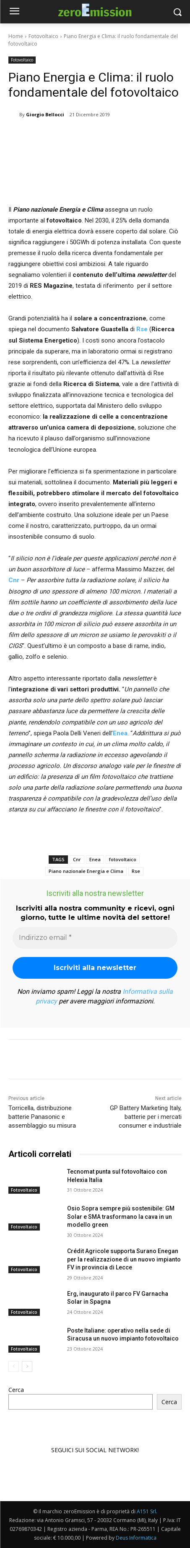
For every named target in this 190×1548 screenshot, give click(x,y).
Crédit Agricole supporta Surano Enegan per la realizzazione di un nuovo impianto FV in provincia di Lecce (124, 1259)
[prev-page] (13, 1366)
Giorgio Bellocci (45, 114)
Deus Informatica (136, 1537)
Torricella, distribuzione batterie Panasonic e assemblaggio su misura (42, 1116)
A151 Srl (146, 1511)
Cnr (77, 859)
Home (15, 36)
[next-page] (27, 1366)
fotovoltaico (122, 859)
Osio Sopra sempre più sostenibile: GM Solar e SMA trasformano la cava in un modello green (120, 1216)
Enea (95, 859)
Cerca (16, 1390)
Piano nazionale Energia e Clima (86, 871)
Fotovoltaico (43, 36)
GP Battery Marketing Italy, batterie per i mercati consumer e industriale (146, 1116)
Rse (142, 329)
